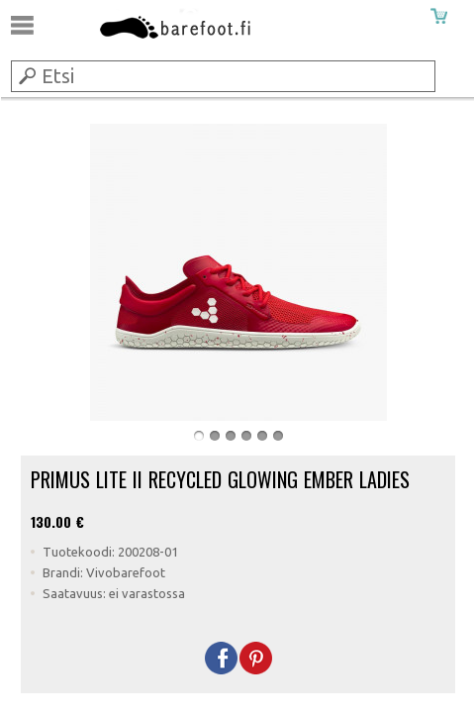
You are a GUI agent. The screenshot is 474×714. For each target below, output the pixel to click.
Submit (26, 75)
